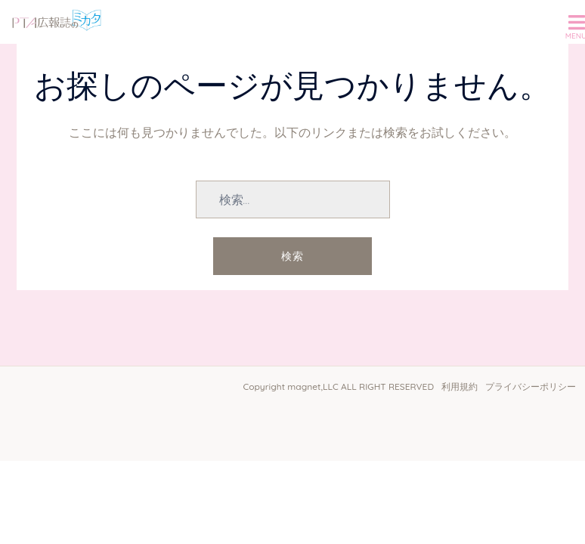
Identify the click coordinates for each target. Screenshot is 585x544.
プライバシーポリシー (530, 386)
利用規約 (459, 386)
